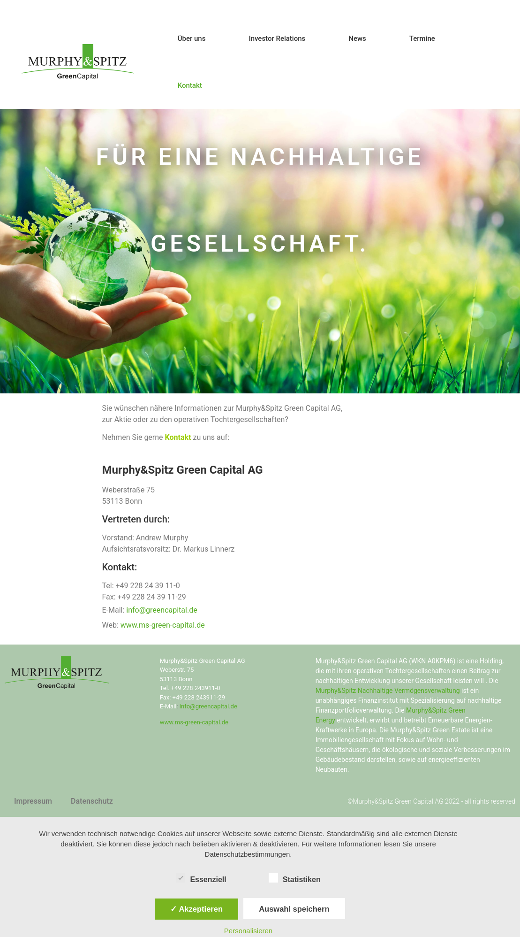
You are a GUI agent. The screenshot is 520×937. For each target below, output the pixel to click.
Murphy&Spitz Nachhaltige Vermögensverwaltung (388, 690)
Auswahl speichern (294, 909)
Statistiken (295, 877)
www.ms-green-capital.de (163, 625)
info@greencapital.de (161, 610)
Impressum (33, 801)
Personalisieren (248, 931)
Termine (422, 38)
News (357, 38)
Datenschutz (92, 801)
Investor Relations (277, 38)
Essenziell (201, 877)
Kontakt (190, 85)
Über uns (192, 38)
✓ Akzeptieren (196, 909)
